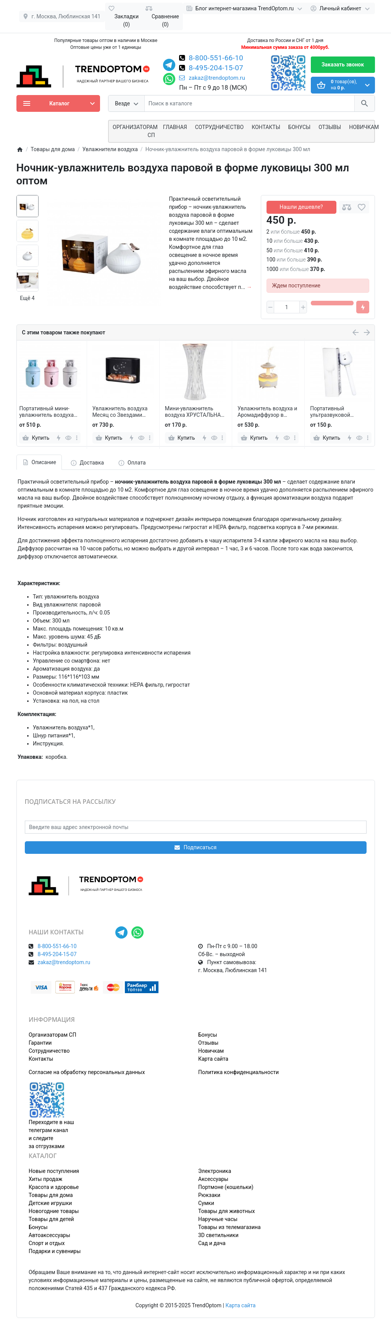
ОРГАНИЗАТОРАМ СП (135, 131)
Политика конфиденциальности (238, 1072)
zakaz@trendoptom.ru (212, 77)
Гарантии (40, 1043)
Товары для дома (51, 1195)
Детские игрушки (50, 1203)
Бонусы (299, 127)
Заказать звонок (343, 64)
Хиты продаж (45, 1179)
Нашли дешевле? (301, 207)
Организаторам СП (52, 1035)
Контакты (266, 127)
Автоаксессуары (49, 1235)
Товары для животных (226, 1211)
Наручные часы (218, 1219)
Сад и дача (212, 1243)
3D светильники (218, 1235)
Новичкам (364, 127)
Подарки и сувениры (55, 1251)
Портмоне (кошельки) (226, 1187)
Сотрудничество (49, 1051)
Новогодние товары (54, 1211)
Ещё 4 (27, 298)
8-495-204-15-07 (216, 68)
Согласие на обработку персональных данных (87, 1072)
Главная (175, 127)
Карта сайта (213, 1059)
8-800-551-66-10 (216, 58)
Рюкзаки (209, 1195)
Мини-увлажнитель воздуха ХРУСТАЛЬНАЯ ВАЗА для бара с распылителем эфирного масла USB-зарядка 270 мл (194, 411)
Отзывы (329, 127)
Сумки (206, 1203)
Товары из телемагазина (229, 1227)
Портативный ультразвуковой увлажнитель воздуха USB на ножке (337, 411)
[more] (77, 438)
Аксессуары (213, 1179)
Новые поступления (54, 1171)
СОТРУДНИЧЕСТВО (219, 127)
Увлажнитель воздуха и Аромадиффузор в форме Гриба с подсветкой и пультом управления (267, 411)
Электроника (214, 1171)
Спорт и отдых (47, 1243)
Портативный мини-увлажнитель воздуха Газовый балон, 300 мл (48, 411)
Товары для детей (51, 1219)
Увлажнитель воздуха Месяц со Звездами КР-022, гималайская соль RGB (120, 411)
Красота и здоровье (54, 1187)
